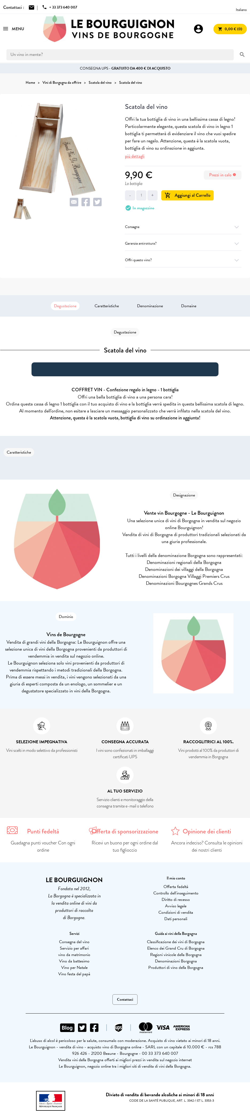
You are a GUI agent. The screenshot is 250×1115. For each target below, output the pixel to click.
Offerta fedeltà (175, 886)
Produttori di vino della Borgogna (175, 967)
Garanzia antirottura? (183, 243)
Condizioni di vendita (175, 912)
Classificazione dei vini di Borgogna (176, 942)
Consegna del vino (74, 942)
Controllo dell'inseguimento (175, 893)
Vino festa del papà (74, 974)
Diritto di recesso (176, 899)
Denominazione (150, 306)
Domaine (188, 306)
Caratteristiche (107, 306)
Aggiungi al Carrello (187, 195)
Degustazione (65, 306)
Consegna (183, 227)
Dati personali (175, 919)
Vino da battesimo (74, 961)
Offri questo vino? (183, 260)
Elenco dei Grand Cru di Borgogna (176, 948)
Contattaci (125, 999)
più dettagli (134, 156)
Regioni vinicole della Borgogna (176, 954)
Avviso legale (175, 906)
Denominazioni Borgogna (176, 961)
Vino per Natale (74, 967)
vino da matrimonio (74, 954)
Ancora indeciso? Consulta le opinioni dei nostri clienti (207, 846)
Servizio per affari (74, 948)
